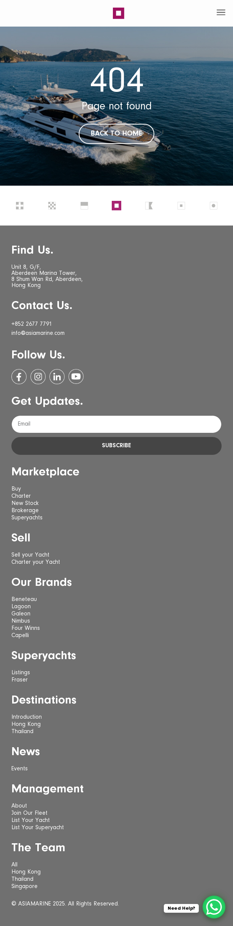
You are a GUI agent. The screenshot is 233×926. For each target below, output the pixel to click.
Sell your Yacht (30, 555)
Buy (16, 489)
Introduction (26, 717)
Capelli (20, 636)
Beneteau (24, 599)
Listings (20, 673)
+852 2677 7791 (31, 324)
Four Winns (25, 628)
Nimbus (20, 621)
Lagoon (21, 607)
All (14, 865)
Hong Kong (26, 724)
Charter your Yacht (35, 562)
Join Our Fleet (29, 813)
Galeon (20, 614)
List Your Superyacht (37, 828)
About (19, 806)
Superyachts (27, 518)
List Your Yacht (30, 820)
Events (19, 769)
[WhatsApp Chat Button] (214, 907)
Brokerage (25, 511)
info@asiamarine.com (38, 333)
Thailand (22, 732)
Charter (21, 496)
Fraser (19, 680)
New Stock (25, 503)
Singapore (24, 886)
